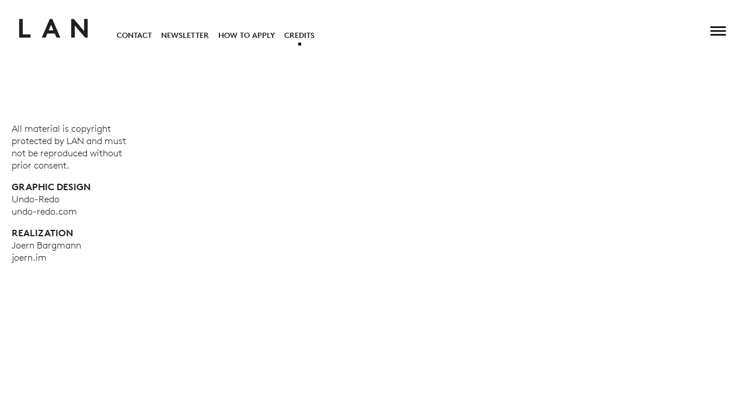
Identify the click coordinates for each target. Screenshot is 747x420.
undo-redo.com (44, 211)
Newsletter (185, 35)
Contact (134, 35)
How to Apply (246, 35)
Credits (299, 35)
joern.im (29, 257)
